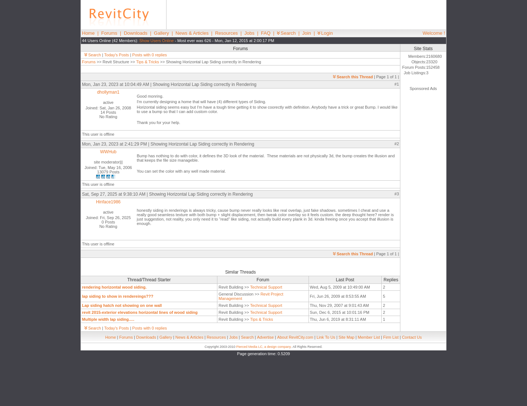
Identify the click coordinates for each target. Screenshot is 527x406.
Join (306, 33)
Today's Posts (116, 55)
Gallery (161, 33)
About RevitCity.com (295, 337)
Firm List (391, 337)
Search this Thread (353, 77)
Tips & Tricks (147, 62)
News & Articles (192, 33)
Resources (226, 33)
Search (286, 33)
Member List (369, 337)
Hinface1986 (108, 201)
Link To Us (326, 337)
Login (325, 33)
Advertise (265, 337)
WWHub (108, 151)
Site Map (346, 337)
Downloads (135, 33)
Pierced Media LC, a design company (263, 347)
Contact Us (412, 337)
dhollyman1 (108, 92)
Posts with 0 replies (149, 55)
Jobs (249, 33)
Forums (109, 33)
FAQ (265, 33)
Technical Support (266, 287)
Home (88, 33)
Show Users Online (156, 40)
